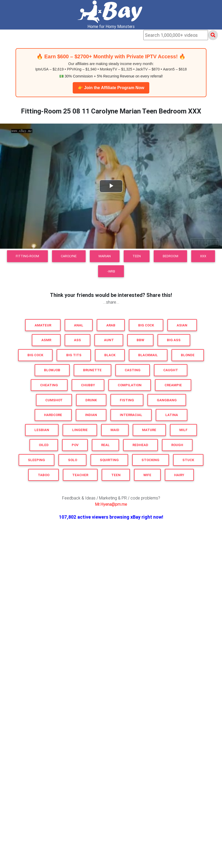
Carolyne (69, 256)
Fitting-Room (27, 256)
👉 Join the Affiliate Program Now (111, 87)
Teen (136, 256)
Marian (105, 256)
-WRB (111, 271)
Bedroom (170, 256)
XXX (203, 256)
